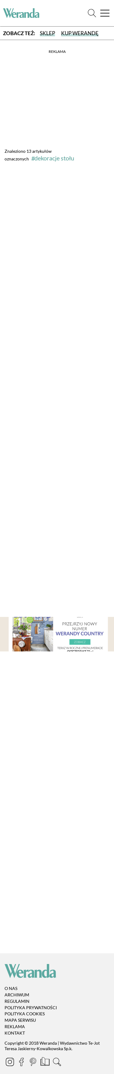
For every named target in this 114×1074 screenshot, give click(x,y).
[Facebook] (22, 1063)
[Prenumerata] (45, 1063)
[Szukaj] (92, 13)
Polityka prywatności (31, 1007)
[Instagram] (10, 1063)
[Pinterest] (33, 1063)
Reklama (15, 1026)
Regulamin (17, 1001)
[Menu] (105, 13)
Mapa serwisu (20, 1020)
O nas (11, 988)
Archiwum (17, 994)
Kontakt (15, 1033)
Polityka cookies (25, 1014)
